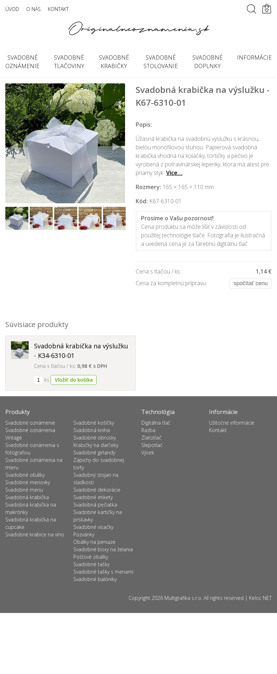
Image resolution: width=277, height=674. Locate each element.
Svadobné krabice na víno (34, 534)
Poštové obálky (90, 556)
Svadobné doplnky (207, 62)
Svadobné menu (24, 489)
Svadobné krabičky (114, 62)
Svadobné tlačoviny (69, 62)
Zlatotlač (151, 437)
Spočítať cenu (250, 283)
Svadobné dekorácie (96, 489)
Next (116, 147)
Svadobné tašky (91, 564)
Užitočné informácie (231, 422)
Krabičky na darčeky (95, 445)
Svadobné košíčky (93, 422)
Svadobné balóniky (95, 579)
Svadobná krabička (27, 497)
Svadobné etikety (93, 497)
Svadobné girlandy (94, 452)
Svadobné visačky (93, 527)
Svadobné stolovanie (160, 62)
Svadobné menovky (27, 482)
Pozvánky (83, 534)
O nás (33, 9)
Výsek (147, 452)
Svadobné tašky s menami (103, 571)
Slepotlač (152, 445)
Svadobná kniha (91, 430)
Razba (148, 430)
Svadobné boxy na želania (103, 549)
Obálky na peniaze (94, 541)
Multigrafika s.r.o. (183, 598)
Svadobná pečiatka (95, 504)
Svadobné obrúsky (94, 437)
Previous (14, 147)
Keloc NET (260, 598)
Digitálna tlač (155, 422)
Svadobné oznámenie (30, 422)
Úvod (12, 9)
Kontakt (58, 9)
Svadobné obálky (25, 474)
